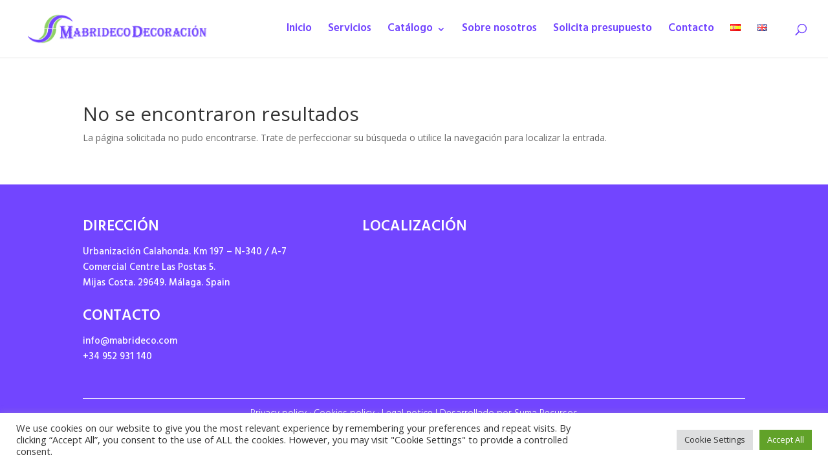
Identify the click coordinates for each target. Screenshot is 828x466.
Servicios (349, 32)
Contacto (691, 32)
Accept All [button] (785, 439)
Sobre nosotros (499, 32)
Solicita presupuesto (602, 32)
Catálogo (410, 32)
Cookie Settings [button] (714, 439)
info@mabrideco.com (130, 342)
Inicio (299, 32)
